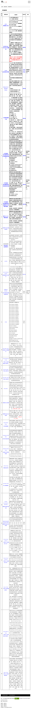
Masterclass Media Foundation (14, 641)
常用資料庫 (10, 6)
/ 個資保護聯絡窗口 (12, 695)
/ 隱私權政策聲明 (5, 695)
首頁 (2, 6)
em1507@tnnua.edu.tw (8, 707)
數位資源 (5, 6)
